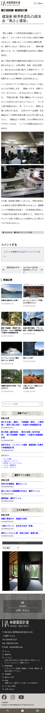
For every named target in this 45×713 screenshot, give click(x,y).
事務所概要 (8, 666)
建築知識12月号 (13, 267)
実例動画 (8, 674)
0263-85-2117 (11, 640)
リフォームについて (12, 663)
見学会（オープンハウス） (13, 463)
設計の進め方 (24, 660)
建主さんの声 (9, 677)
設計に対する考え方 (12, 660)
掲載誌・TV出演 (27, 668)
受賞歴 (18, 668)
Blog (6, 680)
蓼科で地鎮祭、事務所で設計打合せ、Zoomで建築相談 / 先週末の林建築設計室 (11, 330)
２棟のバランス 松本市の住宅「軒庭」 (17, 526)
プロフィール (9, 668)
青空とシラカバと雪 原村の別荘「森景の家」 (20, 533)
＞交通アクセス (8, 636)
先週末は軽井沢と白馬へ (10, 300)
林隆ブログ (7, 10)
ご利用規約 (4, 702)
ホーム (7, 651)
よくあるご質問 (10, 686)
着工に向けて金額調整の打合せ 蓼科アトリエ (20, 491)
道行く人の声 (28, 358)
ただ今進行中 (22, 510)
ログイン (27, 252)
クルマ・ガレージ (9, 467)
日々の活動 (21, 10)
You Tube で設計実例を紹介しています (30, 269)
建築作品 (8, 654)
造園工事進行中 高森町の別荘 (14, 519)
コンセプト (8, 657)
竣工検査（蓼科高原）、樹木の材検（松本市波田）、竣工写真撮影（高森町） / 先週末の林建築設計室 (22, 435)
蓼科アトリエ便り (22, 475)
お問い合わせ (9, 689)
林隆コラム (24, 663)
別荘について (35, 660)
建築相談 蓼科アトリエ (11, 498)
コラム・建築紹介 (9, 465)
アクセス (17, 671)
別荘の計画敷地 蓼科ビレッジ (14, 484)
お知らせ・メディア (10, 461)
